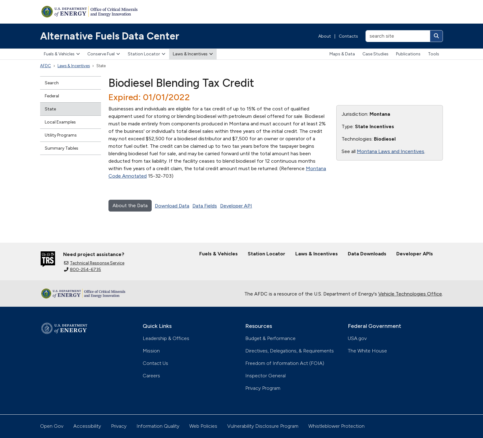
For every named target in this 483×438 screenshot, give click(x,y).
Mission (151, 351)
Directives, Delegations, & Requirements (289, 351)
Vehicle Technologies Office (410, 294)
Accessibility (87, 426)
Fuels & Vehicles (62, 54)
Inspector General (265, 376)
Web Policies (203, 426)
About (324, 36)
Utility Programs (61, 135)
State (50, 109)
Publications (408, 54)
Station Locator (146, 54)
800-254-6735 (82, 269)
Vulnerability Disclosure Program (262, 426)
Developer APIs (414, 254)
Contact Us (155, 363)
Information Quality (157, 426)
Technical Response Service (94, 263)
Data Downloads (367, 254)
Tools (433, 54)
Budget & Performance (270, 338)
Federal (52, 96)
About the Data (130, 205)
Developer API (236, 206)
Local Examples (60, 122)
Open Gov (51, 426)
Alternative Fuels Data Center (109, 36)
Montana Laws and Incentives (390, 151)
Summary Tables (61, 148)
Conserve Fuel (103, 54)
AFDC (45, 65)
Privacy (118, 426)
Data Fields (204, 206)
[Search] (436, 36)
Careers (151, 376)
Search (52, 83)
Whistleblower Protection (336, 426)
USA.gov (357, 338)
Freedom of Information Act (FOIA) (284, 363)
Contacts (348, 36)
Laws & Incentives (193, 54)
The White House (367, 351)
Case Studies (375, 54)
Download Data (172, 206)
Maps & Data (342, 54)
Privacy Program (262, 388)
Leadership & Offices (166, 338)
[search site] (398, 36)
